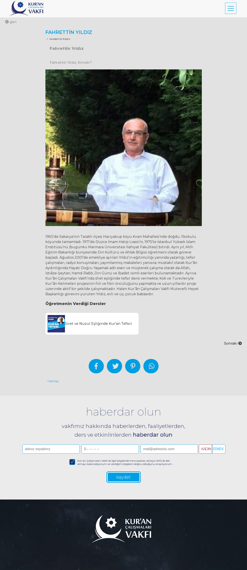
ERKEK (218, 449)
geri (11, 22)
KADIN (206, 449)
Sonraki (233, 343)
